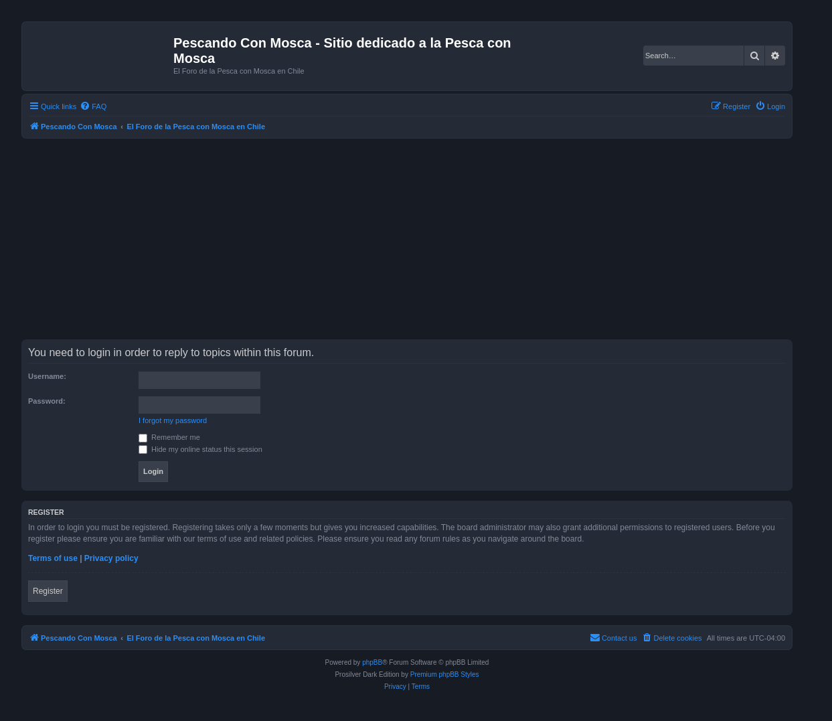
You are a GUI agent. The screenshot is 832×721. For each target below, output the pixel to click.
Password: (47, 401)
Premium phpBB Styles (444, 674)
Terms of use (53, 558)
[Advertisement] (423, 239)
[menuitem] (93, 106)
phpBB (372, 662)
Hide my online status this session (200, 449)
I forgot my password (173, 420)
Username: (47, 376)
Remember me (169, 437)
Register (48, 591)
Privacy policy (111, 558)
